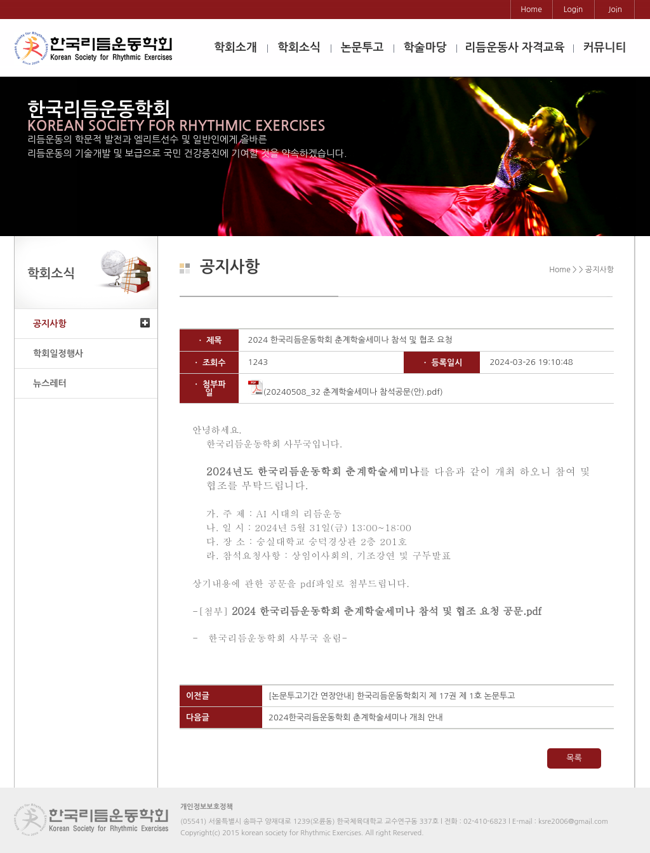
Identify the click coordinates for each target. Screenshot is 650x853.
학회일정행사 (58, 353)
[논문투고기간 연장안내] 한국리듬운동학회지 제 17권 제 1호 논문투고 (392, 696)
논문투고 (362, 47)
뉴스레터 (50, 383)
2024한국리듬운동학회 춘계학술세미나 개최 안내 (356, 717)
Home (531, 9)
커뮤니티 (605, 47)
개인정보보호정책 (206, 806)
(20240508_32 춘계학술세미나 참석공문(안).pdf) (345, 392)
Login (573, 9)
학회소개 (235, 47)
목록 (573, 758)
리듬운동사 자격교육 (514, 47)
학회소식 (299, 47)
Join (615, 9)
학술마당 (425, 47)
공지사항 (50, 323)
